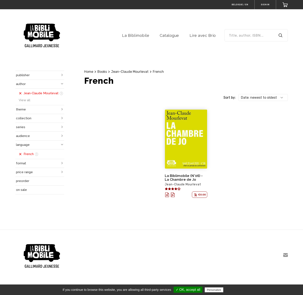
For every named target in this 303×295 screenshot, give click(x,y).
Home (88, 72)
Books (102, 72)
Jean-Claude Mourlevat (130, 72)
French (158, 72)
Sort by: (229, 98)
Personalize (214, 289)
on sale (21, 190)
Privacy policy (234, 289)
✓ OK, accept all (188, 289)
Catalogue (169, 35)
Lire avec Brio (203, 35)
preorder (22, 181)
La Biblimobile (135, 35)
